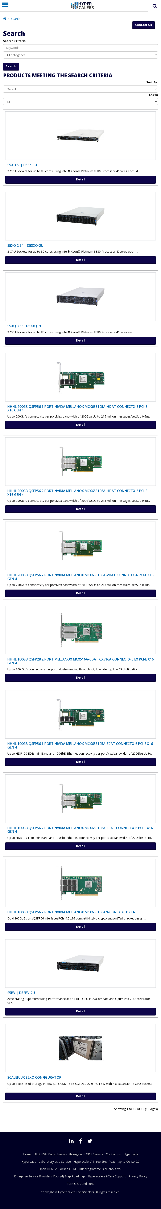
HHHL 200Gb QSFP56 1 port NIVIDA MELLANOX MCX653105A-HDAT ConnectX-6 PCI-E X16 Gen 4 (77, 408)
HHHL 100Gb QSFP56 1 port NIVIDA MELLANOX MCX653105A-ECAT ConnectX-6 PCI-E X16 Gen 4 (80, 745)
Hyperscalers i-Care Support (107, 1176)
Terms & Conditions (80, 1184)
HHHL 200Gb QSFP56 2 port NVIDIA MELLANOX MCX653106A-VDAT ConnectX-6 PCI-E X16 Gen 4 (80, 577)
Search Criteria (14, 41)
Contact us (113, 1154)
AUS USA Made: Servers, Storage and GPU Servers (68, 1154)
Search (15, 19)
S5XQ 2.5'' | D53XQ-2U (25, 245)
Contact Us (143, 25)
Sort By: (152, 82)
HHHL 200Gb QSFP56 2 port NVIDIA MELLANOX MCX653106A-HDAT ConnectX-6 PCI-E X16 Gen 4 (77, 492)
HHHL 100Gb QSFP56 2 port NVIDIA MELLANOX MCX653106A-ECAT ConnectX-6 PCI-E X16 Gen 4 (80, 830)
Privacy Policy (138, 1176)
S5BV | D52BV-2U (21, 992)
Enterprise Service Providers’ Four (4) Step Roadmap (49, 1176)
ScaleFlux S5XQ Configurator (34, 1077)
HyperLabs (131, 1154)
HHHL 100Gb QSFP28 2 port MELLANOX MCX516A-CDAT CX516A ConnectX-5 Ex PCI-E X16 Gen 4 (80, 661)
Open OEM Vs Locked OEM (57, 1169)
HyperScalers (85, 1192)
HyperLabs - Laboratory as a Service (46, 1162)
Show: (153, 95)
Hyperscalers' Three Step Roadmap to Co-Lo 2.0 (107, 1162)
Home (27, 1154)
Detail (80, 179)
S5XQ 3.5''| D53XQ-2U (24, 326)
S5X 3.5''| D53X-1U (22, 165)
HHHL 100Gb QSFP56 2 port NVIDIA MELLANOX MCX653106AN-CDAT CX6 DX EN (71, 912)
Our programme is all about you (100, 1169)
